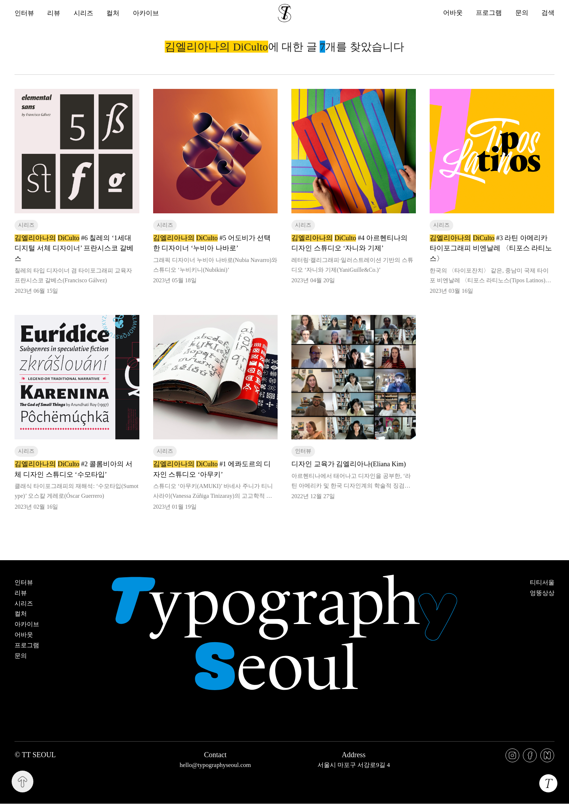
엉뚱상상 (542, 593)
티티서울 (542, 582)
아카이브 (147, 13)
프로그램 (488, 13)
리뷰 (54, 13)
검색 (547, 13)
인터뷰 (24, 13)
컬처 (113, 13)
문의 (521, 13)
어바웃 (452, 13)
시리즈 (84, 13)
